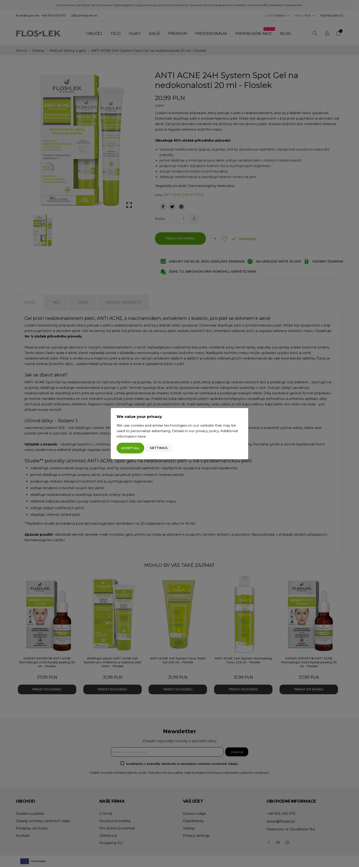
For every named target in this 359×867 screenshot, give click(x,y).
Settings (159, 448)
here (142, 436)
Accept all (130, 448)
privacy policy (207, 431)
